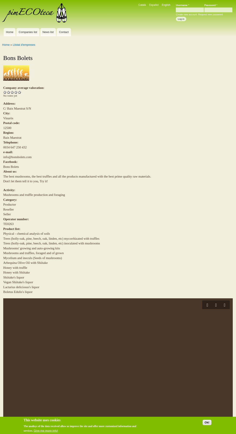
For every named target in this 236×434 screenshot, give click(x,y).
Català (142, 4)
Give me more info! (46, 431)
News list (48, 32)
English (166, 4)
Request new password (210, 14)
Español (153, 4)
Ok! (207, 423)
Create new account (186, 14)
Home (9, 32)
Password (210, 5)
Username (182, 5)
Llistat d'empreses (24, 44)
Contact (64, 32)
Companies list (28, 32)
